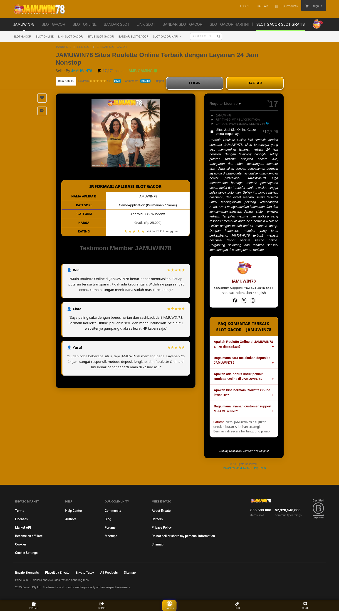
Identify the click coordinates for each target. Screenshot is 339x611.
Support (159, 81)
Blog (108, 519)
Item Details (66, 81)
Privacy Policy (162, 527)
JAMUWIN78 (63, 46)
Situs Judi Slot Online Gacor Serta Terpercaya (247, 132)
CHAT (305, 605)
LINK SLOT (84, 46)
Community (113, 511)
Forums (110, 527)
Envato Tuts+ (85, 572)
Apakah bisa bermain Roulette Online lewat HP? (242, 392)
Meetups (111, 536)
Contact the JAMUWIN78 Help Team (244, 468)
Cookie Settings (26, 553)
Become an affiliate (29, 536)
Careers (157, 519)
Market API (23, 527)
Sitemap (157, 544)
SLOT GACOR (22, 36)
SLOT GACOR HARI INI (167, 36)
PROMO (33, 605)
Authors (71, 519)
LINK (237, 605)
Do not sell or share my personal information (183, 536)
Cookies (21, 544)
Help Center (73, 511)
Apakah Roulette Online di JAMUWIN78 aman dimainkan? (243, 344)
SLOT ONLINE (45, 36)
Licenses (21, 519)
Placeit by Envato (57, 572)
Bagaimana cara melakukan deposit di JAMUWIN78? (243, 360)
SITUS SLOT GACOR (100, 36)
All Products (109, 572)
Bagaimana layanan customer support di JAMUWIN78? (243, 408)
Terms (19, 511)
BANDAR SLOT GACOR (133, 36)
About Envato (161, 511)
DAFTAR (254, 83)
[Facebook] (235, 300)
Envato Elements (27, 572)
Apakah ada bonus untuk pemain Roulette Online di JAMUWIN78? (239, 376)
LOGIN (194, 83)
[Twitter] (244, 300)
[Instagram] (253, 300)
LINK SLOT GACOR (70, 36)
